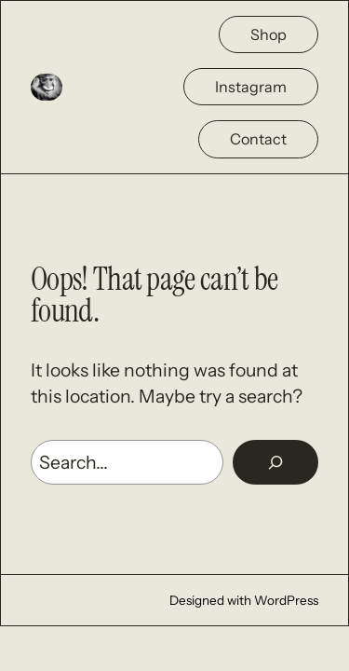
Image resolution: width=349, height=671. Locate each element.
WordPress (286, 600)
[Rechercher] (275, 462)
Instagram (251, 86)
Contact (258, 139)
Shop (268, 34)
